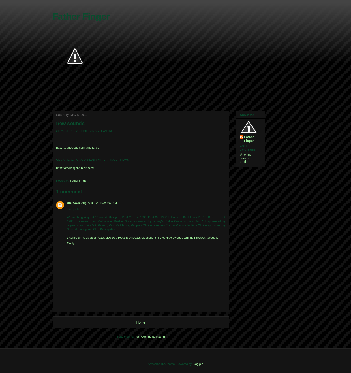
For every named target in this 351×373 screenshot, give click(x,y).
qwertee (178, 237)
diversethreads (95, 237)
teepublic (212, 237)
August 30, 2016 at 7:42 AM (99, 203)
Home (141, 322)
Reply (70, 243)
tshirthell (189, 237)
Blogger (197, 364)
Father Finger (81, 16)
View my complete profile (246, 158)
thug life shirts (76, 237)
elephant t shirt (151, 237)
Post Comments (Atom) (150, 336)
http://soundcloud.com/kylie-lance (77, 147)
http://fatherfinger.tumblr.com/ (75, 168)
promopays (133, 237)
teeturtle (166, 237)
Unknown (73, 203)
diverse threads (116, 237)
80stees (201, 237)
